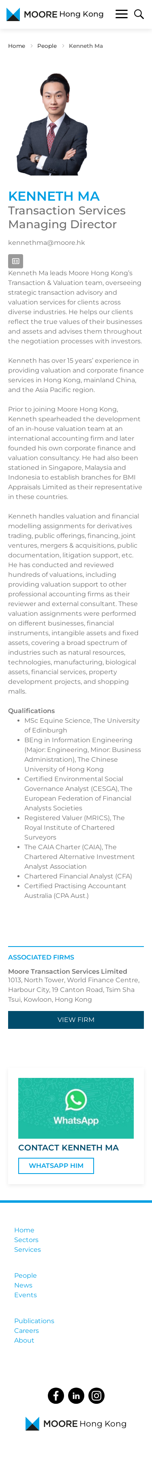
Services (27, 1249)
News (23, 1285)
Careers (26, 1330)
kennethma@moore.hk (46, 242)
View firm (76, 1020)
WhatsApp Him (56, 1166)
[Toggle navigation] (121, 15)
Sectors (26, 1240)
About (24, 1340)
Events (25, 1295)
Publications (34, 1321)
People (47, 46)
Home (16, 46)
